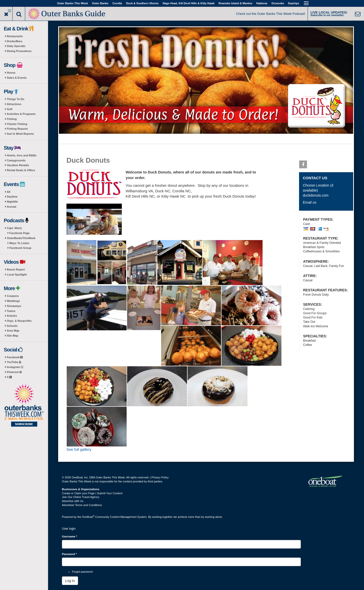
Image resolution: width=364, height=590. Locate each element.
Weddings (13, 300)
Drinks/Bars (14, 41)
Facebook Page (19, 233)
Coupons (13, 295)
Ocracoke (277, 3)
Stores (11, 72)
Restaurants (15, 36)
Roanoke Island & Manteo (235, 3)
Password (69, 554)
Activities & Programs (21, 113)
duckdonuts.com (316, 195)
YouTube (14, 362)
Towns (11, 310)
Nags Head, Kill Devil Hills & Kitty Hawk (188, 3)
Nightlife (12, 201)
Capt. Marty (14, 228)
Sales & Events (17, 77)
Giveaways (14, 305)
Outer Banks (100, 3)
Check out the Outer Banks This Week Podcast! (270, 14)
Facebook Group (20, 247)
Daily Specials (16, 46)
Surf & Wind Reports (20, 133)
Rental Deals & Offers (21, 170)
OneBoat (88, 516)
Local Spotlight (17, 274)
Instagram (15, 367)
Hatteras (261, 3)
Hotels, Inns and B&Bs (22, 155)
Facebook (15, 357)
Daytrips (293, 3)
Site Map (12, 335)
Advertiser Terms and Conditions (82, 505)
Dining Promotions (19, 51)
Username (69, 536)
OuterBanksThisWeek (21, 238)
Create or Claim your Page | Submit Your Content (92, 493)
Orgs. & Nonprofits (19, 320)
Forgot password (82, 571)
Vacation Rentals (18, 165)
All (8, 191)
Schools (12, 325)
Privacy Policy (159, 477)
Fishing (12, 118)
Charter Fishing (17, 123)
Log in (70, 581)
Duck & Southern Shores (142, 3)
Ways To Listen (19, 243)
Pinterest (14, 372)
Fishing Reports (17, 128)
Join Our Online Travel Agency (80, 496)
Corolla (117, 3)
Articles (12, 315)
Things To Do (15, 99)
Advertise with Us (72, 501)
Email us (309, 202)
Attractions (14, 104)
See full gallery (78, 449)
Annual (11, 206)
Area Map (13, 330)
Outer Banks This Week (72, 3)
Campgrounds (16, 160)
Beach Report (16, 269)
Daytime (12, 196)
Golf (9, 109)
